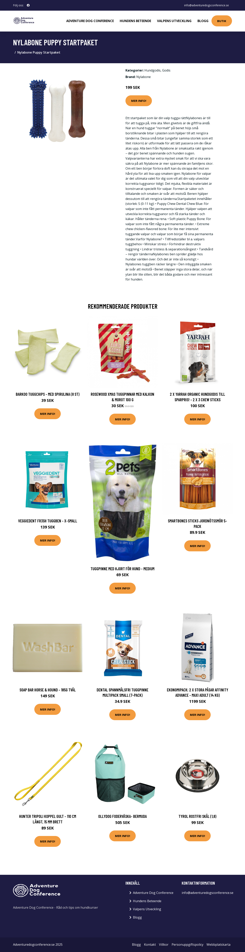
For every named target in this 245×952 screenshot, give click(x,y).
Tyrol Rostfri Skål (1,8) (197, 816)
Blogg (203, 21)
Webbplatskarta (218, 944)
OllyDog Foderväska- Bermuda (122, 816)
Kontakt (150, 944)
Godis (166, 70)
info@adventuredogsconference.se (206, 5)
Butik (221, 21)
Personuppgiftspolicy (187, 944)
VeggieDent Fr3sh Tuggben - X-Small (47, 520)
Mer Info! (138, 101)
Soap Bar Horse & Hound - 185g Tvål (48, 689)
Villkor (163, 944)
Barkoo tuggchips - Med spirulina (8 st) (47, 394)
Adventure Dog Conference (90, 21)
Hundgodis (152, 70)
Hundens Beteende (135, 21)
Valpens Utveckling (174, 21)
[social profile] (28, 5)
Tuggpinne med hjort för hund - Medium (122, 568)
